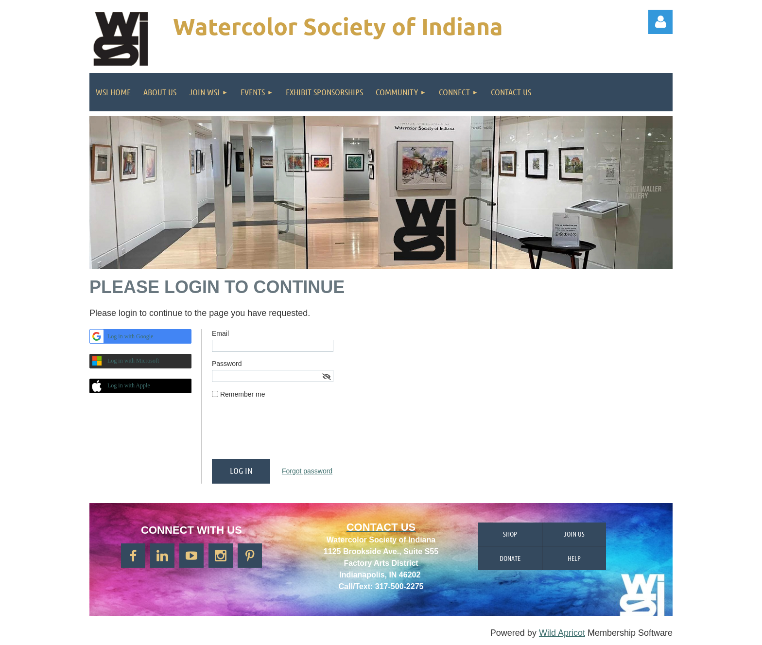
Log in (660, 22)
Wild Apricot (562, 633)
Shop (510, 533)
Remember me (242, 394)
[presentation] (286, 433)
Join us (574, 533)
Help (574, 558)
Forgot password (307, 471)
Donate (510, 558)
